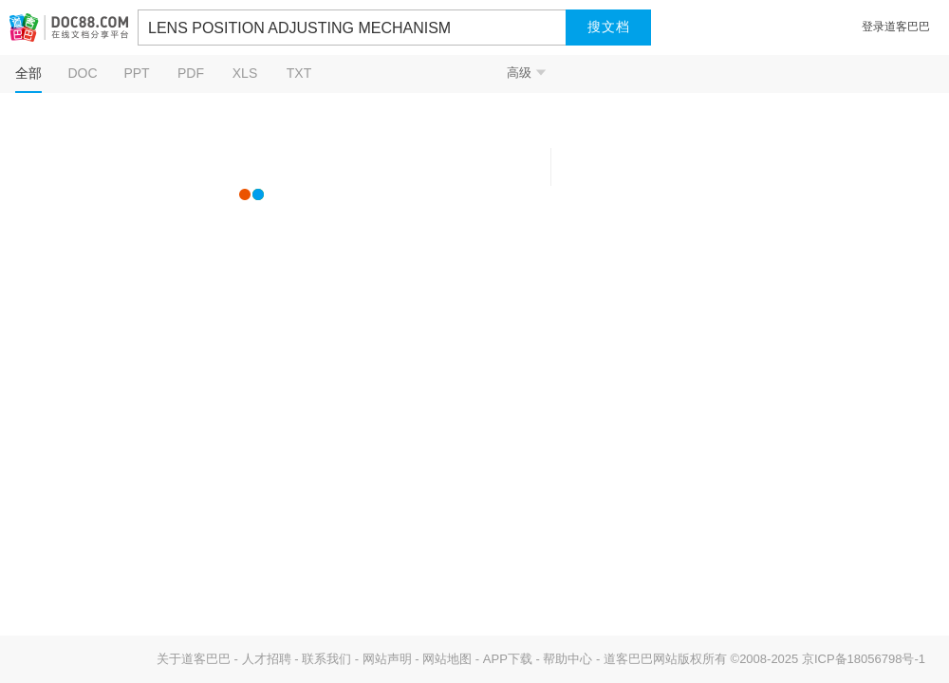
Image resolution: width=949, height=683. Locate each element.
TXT (299, 73)
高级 (527, 72)
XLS (245, 73)
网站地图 (447, 659)
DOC (82, 73)
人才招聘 (266, 659)
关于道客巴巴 (194, 659)
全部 (28, 73)
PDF (190, 73)
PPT (136, 73)
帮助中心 (567, 659)
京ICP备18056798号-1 (863, 659)
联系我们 (326, 659)
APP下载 (507, 659)
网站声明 (387, 659)
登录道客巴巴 (896, 26)
